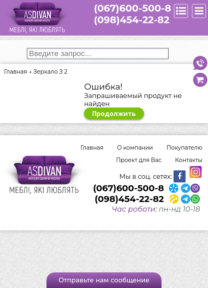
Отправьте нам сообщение (104, 280)
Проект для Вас (139, 160)
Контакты (188, 160)
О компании (135, 147)
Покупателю (184, 147)
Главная (92, 147)
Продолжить (114, 113)
